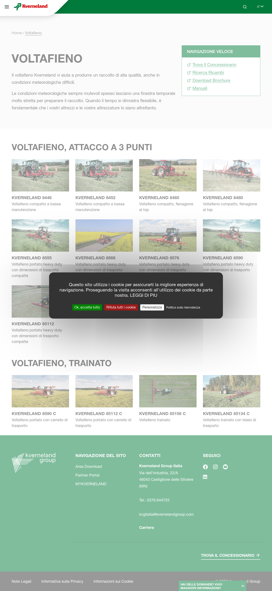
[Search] (245, 7)
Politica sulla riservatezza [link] (183, 307)
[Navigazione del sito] (7, 7)
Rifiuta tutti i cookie (121, 307)
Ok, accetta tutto (87, 307)
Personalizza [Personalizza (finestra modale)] (152, 307)
